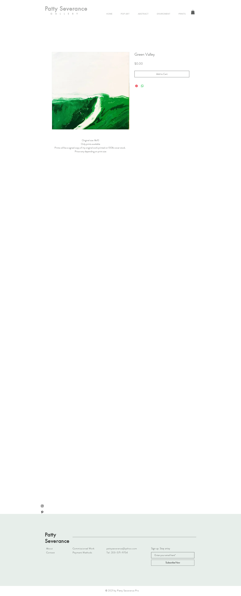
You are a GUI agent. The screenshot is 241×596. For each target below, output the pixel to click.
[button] (193, 12)
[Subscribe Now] (172, 563)
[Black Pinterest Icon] (42, 512)
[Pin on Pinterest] (136, 86)
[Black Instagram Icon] (42, 506)
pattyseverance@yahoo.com (122, 548)
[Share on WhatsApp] (142, 86)
